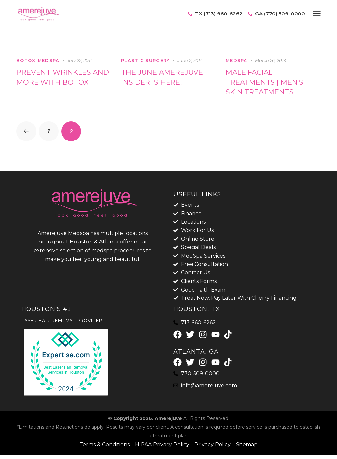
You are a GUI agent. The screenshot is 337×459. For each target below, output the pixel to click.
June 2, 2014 (190, 60)
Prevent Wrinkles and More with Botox (63, 77)
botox (26, 60)
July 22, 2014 (80, 60)
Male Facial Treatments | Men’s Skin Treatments (267, 82)
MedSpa (49, 60)
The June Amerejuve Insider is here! (164, 77)
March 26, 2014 (271, 60)
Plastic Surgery (145, 60)
